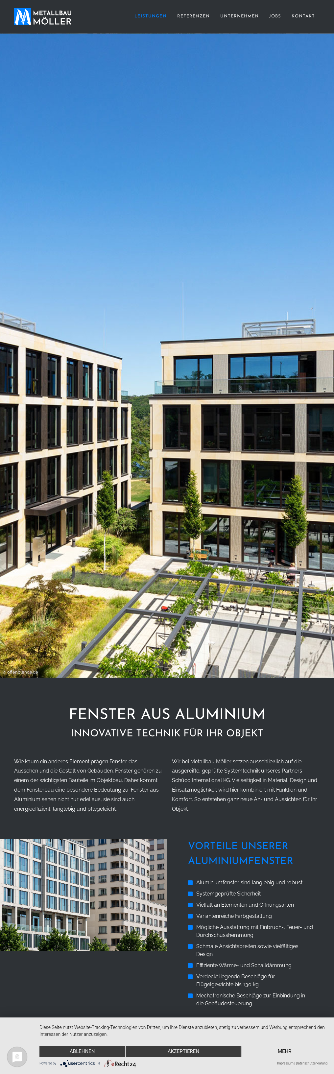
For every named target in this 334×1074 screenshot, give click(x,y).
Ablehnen (82, 1051)
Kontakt (303, 16)
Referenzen (193, 16)
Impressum (285, 1063)
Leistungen (150, 16)
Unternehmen (239, 16)
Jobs (275, 16)
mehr (285, 1051)
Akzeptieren (183, 1051)
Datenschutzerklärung (311, 1063)
